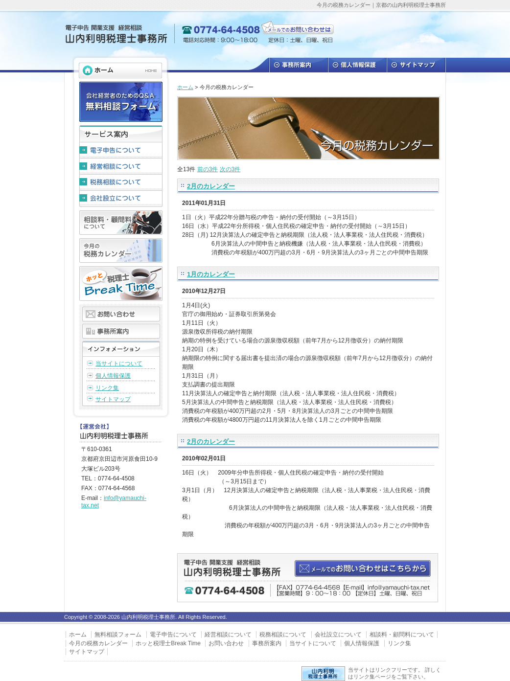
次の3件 (230, 169)
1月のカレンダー (211, 274)
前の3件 (207, 169)
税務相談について (120, 183)
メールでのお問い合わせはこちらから (362, 568)
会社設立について (120, 199)
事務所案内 (298, 65)
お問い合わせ (121, 314)
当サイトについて (118, 363)
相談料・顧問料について (120, 222)
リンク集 (107, 388)
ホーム (185, 87)
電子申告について (120, 150)
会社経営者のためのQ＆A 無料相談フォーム (120, 102)
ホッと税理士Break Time (120, 283)
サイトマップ (416, 65)
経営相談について (120, 167)
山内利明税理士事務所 (115, 34)
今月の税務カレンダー (120, 250)
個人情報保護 (356, 65)
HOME (120, 70)
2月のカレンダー (211, 186)
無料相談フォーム (117, 634)
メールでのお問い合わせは (298, 29)
